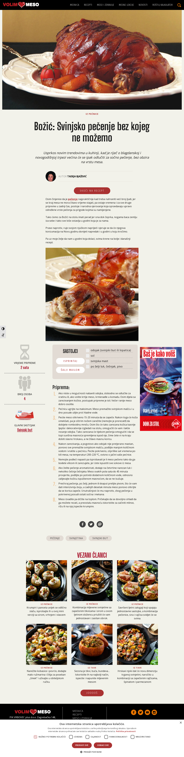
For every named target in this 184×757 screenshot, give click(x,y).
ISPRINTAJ (70, 361)
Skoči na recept (92, 190)
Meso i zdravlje (105, 4)
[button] (92, 751)
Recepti (88, 4)
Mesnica (74, 4)
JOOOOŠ (92, 692)
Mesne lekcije (126, 4)
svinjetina (76, 538)
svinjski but (100, 538)
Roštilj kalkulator (162, 4)
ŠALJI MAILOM (70, 370)
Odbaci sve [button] (103, 745)
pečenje (73, 199)
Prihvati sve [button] (81, 745)
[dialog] (92, 738)
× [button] (181, 723)
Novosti (143, 4)
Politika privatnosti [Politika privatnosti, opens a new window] (126, 731)
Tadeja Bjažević (77, 176)
